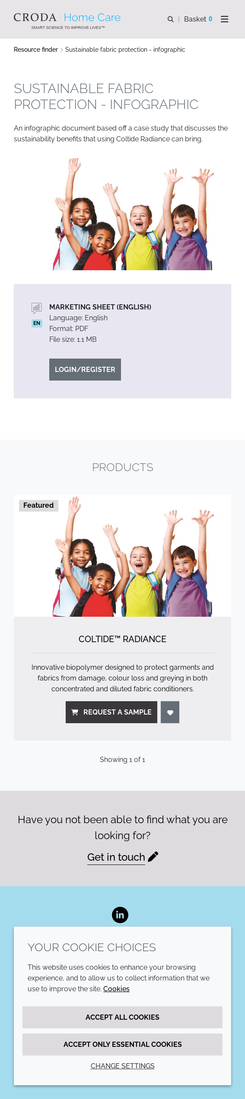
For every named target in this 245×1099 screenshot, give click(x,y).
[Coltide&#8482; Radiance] (122, 556)
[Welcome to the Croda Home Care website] (68, 17)
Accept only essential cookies (123, 1044)
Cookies (116, 989)
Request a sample (111, 712)
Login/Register (85, 369)
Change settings (123, 1066)
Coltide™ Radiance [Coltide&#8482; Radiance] (122, 639)
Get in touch (116, 857)
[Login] (170, 712)
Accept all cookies (122, 1017)
